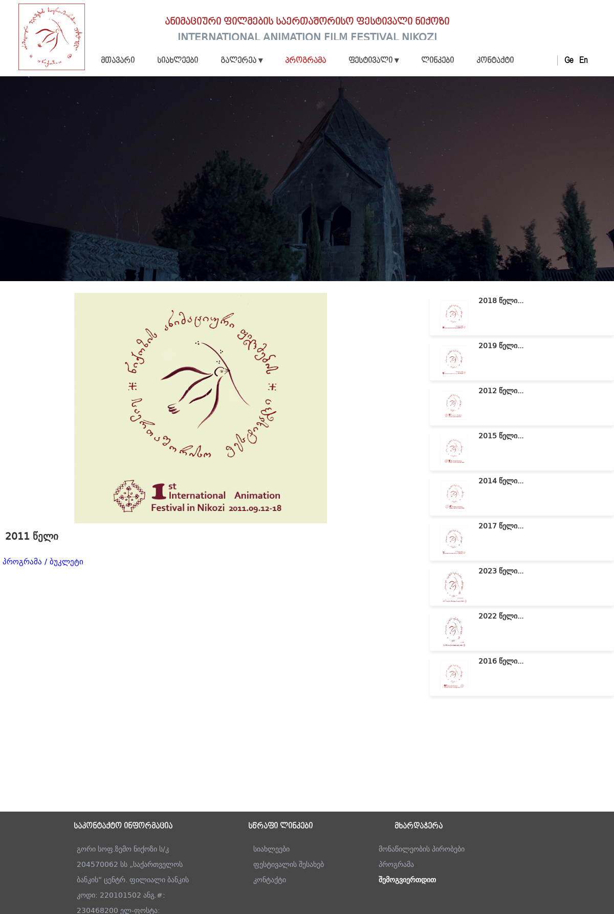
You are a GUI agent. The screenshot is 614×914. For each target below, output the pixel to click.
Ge (568, 60)
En (583, 60)
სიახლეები (177, 61)
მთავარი (118, 61)
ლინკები (437, 61)
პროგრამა (305, 61)
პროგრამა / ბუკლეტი (43, 562)
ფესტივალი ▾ (373, 61)
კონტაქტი (495, 61)
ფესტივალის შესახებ (288, 864)
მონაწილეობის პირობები (422, 849)
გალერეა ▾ (241, 61)
